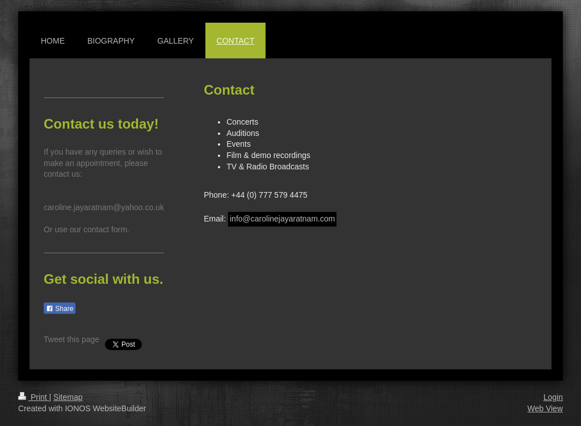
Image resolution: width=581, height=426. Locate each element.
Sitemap (67, 397)
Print (33, 397)
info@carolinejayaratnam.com (282, 218)
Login (553, 397)
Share (59, 309)
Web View (545, 408)
